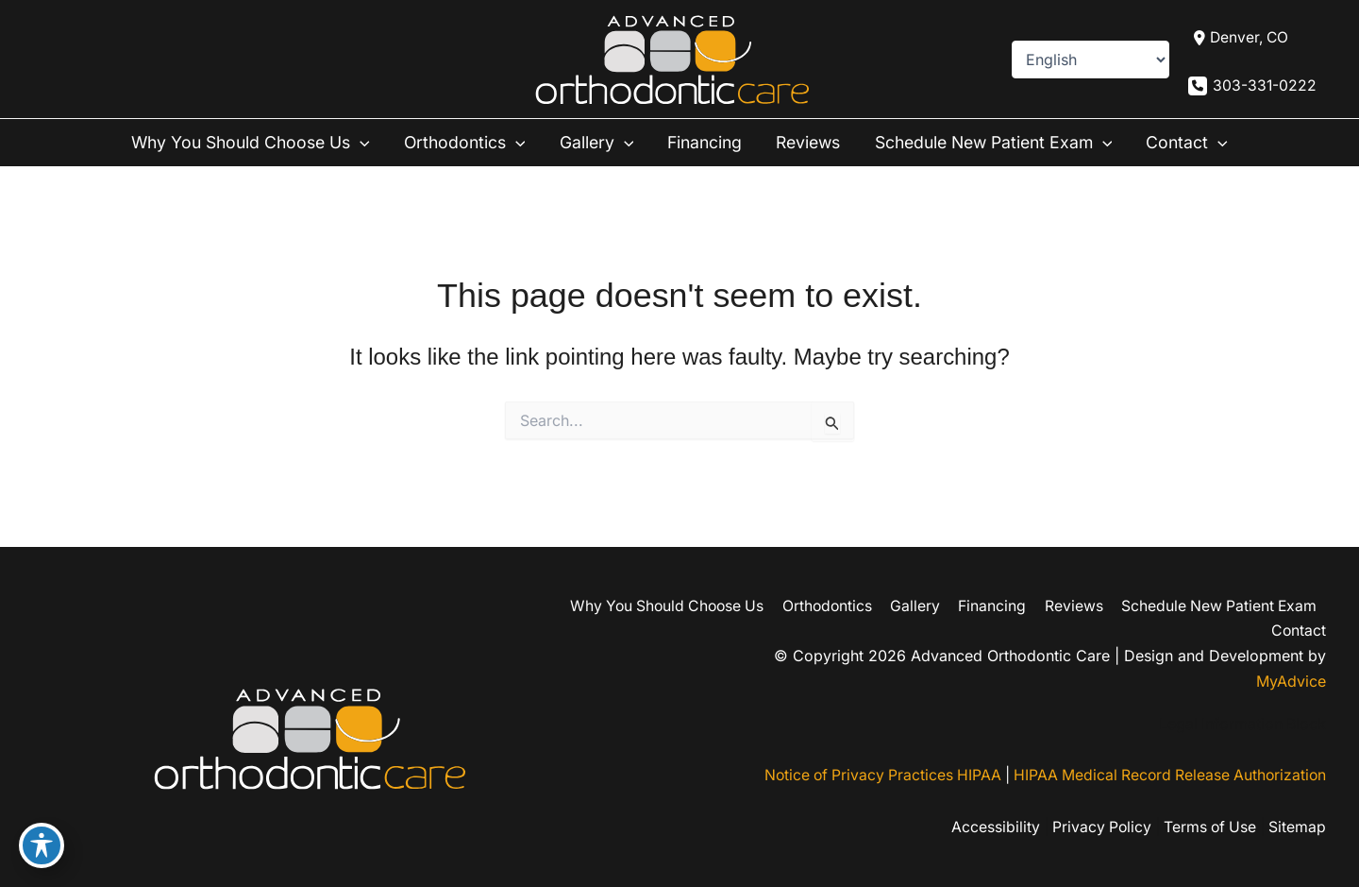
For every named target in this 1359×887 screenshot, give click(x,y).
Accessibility (985, 827)
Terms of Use (1206, 827)
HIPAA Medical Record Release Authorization (1166, 776)
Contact (1204, 143)
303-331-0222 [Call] (1264, 86)
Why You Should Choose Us (238, 143)
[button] (352, 143)
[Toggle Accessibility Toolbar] (41, 845)
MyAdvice (1291, 681)
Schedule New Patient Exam (1004, 143)
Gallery (592, 143)
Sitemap (1297, 827)
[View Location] (1239, 38)
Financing (703, 143)
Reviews (811, 143)
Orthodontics (458, 143)
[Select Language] (1089, 59)
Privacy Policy (1094, 827)
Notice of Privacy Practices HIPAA (871, 776)
